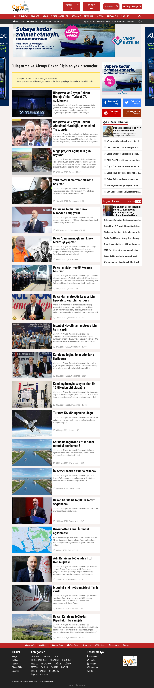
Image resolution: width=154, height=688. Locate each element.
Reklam (15, 660)
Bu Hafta (138, 201)
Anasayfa (30, 645)
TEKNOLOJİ (112, 16)
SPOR (45, 16)
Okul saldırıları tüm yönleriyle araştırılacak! (123, 147)
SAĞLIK (125, 16)
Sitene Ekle (17, 667)
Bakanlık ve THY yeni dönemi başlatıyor (123, 172)
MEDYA (100, 16)
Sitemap (15, 671)
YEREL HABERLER (59, 16)
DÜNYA (68, 663)
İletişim (15, 663)
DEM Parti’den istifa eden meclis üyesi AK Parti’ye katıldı (123, 160)
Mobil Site (43, 645)
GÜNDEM (23, 16)
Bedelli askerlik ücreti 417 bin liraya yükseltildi (113, 21)
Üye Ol (136, 6)
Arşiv (126, 645)
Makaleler (46, 21)
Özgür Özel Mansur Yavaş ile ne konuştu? (123, 166)
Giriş (126, 6)
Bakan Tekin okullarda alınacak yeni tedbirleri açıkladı (123, 179)
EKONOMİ (88, 16)
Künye (14, 656)
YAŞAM (54, 667)
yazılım (71, 685)
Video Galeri (32, 21)
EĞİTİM (64, 667)
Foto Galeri (18, 21)
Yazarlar (86, 645)
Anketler (58, 21)
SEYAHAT (76, 16)
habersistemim (80, 685)
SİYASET (35, 16)
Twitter (91, 660)
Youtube (91, 663)
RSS (90, 671)
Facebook (92, 656)
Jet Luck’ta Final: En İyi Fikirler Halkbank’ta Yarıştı (123, 191)
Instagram (92, 667)
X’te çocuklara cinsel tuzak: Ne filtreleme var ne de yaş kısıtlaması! (123, 141)
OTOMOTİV (54, 671)
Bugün (130, 201)
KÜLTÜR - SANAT (38, 671)
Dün (133, 201)
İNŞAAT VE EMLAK (39, 674)
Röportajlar (114, 645)
